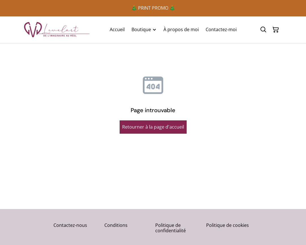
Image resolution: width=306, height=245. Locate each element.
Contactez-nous (70, 225)
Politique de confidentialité (170, 228)
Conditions (116, 225)
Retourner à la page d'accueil (153, 127)
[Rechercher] (263, 30)
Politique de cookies (227, 225)
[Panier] (276, 30)
